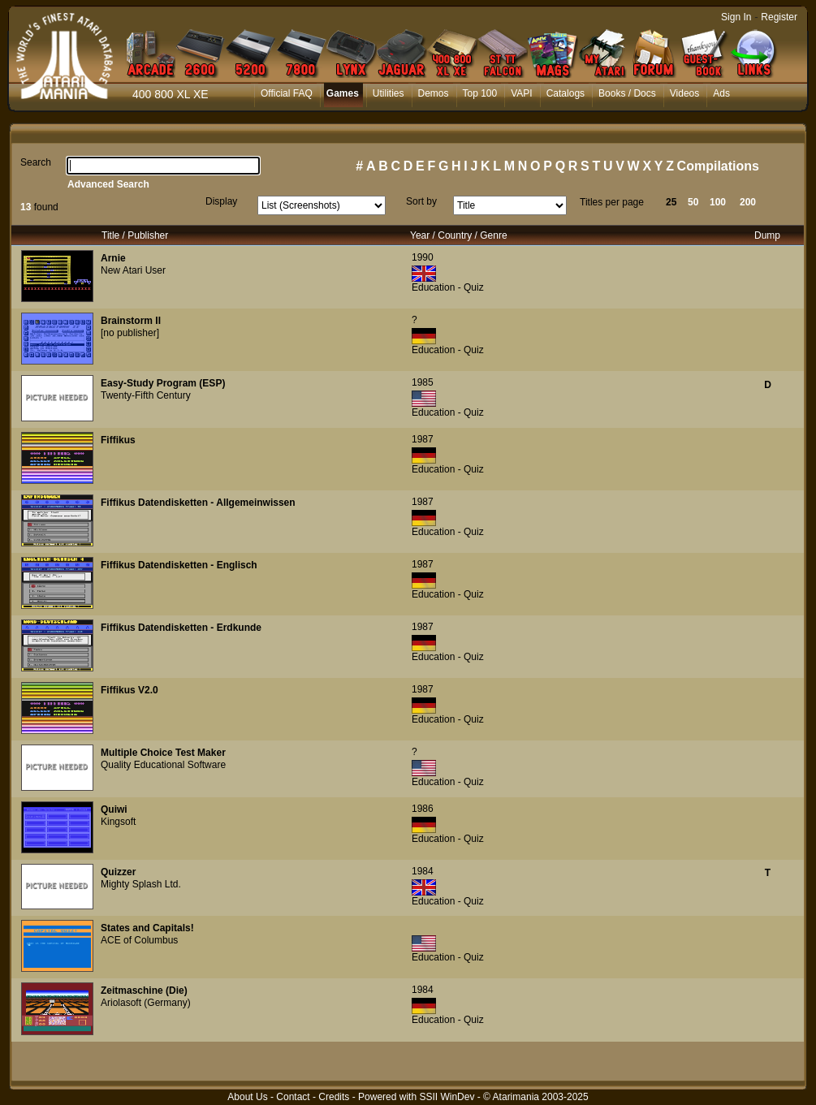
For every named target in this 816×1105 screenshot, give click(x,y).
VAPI (521, 93)
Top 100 (480, 93)
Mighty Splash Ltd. (141, 884)
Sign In (736, 17)
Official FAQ (287, 93)
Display (221, 201)
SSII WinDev (446, 1097)
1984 (423, 871)
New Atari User (133, 270)
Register (779, 17)
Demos (433, 93)
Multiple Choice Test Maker (163, 752)
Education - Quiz (448, 287)
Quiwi (114, 809)
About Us (247, 1097)
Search (35, 162)
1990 (423, 257)
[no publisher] (130, 333)
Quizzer (118, 872)
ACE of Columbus (139, 940)
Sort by (421, 201)
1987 (423, 439)
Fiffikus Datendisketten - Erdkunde (181, 627)
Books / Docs (627, 93)
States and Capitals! (147, 928)
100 (718, 202)
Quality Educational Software (163, 764)
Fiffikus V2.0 (129, 690)
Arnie (113, 258)
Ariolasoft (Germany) (146, 1002)
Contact (292, 1097)
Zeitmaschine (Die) (144, 990)
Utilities (388, 93)
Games (342, 93)
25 (671, 202)
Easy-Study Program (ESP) (163, 383)
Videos (684, 93)
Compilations (718, 166)
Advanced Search (108, 184)
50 (693, 202)
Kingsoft (118, 821)
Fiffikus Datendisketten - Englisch (179, 565)
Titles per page (612, 202)
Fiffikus (118, 440)
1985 (423, 382)
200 (748, 202)
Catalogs (565, 93)
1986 (423, 808)
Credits (333, 1097)
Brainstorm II (131, 320)
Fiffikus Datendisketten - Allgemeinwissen (198, 502)
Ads (721, 93)
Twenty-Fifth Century (146, 395)
